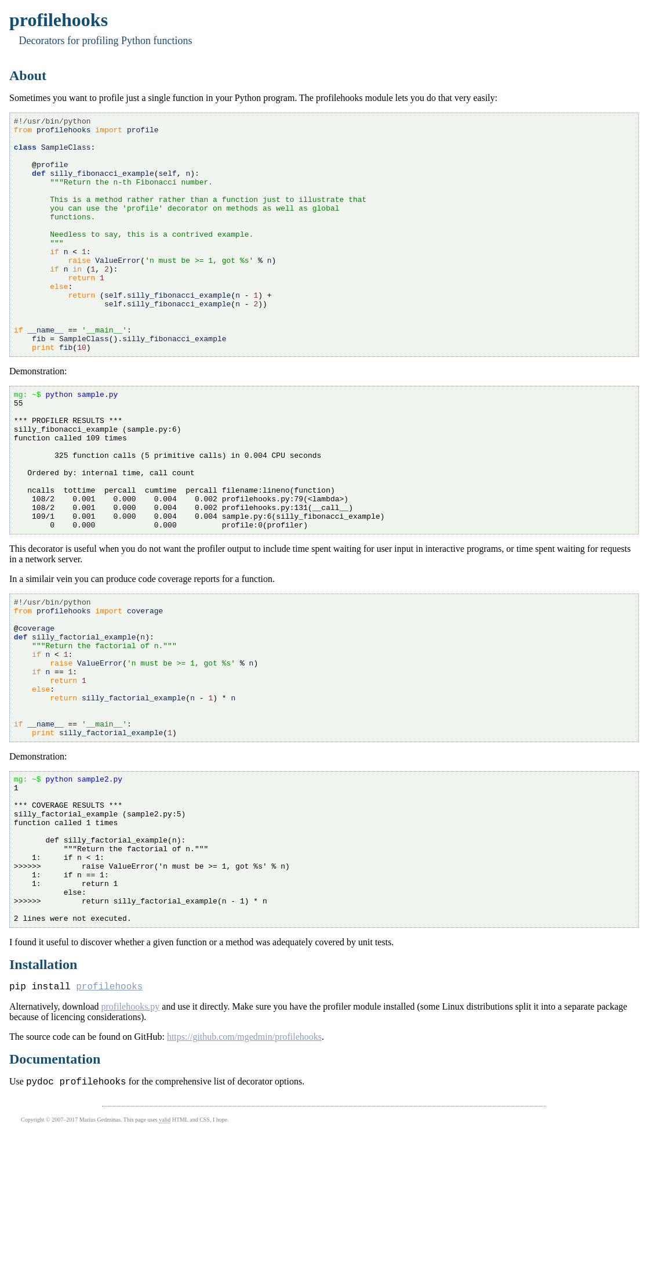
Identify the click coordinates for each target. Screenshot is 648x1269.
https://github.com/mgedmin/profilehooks (244, 1172)
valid (164, 1256)
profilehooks (109, 1121)
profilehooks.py (130, 1142)
